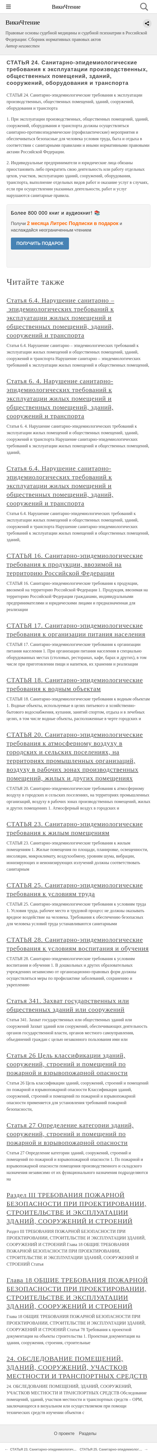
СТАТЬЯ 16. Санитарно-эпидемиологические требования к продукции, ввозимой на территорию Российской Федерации (75, 564)
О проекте (64, 1433)
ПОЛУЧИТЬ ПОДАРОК (40, 243)
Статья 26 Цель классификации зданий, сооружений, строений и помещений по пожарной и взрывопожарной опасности (67, 1064)
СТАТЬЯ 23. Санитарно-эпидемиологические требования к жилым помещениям (74, 1449)
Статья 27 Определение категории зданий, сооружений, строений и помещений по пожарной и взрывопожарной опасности (70, 1134)
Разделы (87, 1433)
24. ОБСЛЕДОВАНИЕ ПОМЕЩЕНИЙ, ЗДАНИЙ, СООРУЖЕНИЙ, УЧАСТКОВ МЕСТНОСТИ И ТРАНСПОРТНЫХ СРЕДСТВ (77, 1367)
